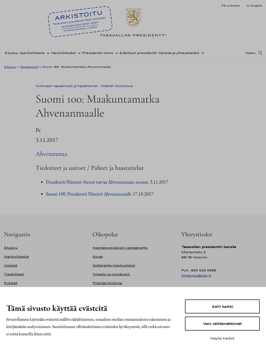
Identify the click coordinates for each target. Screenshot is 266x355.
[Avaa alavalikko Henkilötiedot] (78, 53)
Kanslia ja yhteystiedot (178, 53)
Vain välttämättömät (222, 323)
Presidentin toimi (97, 53)
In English (254, 5)
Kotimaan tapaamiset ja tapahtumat (67, 86)
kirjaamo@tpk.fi (196, 275)
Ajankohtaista (32, 53)
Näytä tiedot (222, 338)
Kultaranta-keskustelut (113, 265)
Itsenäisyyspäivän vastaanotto (120, 247)
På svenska (230, 5)
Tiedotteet (14, 274)
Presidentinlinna (107, 283)
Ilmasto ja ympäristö (111, 274)
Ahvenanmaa (51, 154)
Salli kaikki (222, 306)
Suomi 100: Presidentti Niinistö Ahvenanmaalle (88, 194)
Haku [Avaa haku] (250, 52)
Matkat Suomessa (117, 86)
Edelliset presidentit (138, 53)
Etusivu (11, 53)
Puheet (10, 283)
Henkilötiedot (63, 53)
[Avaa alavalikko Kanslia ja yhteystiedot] (201, 53)
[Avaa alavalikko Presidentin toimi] (115, 53)
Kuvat (97, 256)
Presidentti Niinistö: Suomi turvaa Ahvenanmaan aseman (97, 182)
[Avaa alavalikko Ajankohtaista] (47, 53)
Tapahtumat (29, 67)
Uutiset (10, 265)
